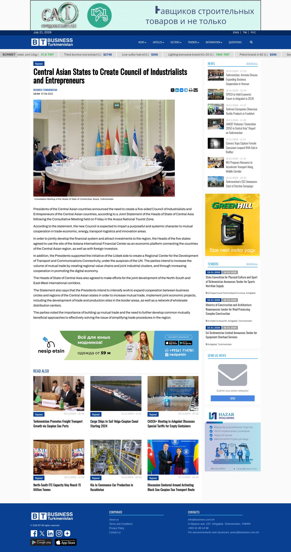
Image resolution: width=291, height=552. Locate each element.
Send (232, 398)
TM (245, 32)
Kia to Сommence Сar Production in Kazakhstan (111, 487)
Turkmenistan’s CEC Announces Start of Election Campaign (241, 183)
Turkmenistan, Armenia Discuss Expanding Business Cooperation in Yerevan (241, 79)
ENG (236, 32)
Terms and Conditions (121, 524)
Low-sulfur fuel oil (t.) (143, 54)
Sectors (176, 42)
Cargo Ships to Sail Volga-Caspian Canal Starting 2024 (114, 423)
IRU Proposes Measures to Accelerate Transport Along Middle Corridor (239, 166)
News (211, 63)
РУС (253, 32)
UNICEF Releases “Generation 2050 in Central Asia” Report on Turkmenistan (241, 128)
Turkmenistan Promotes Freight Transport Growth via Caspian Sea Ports (57, 423)
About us (114, 519)
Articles (158, 42)
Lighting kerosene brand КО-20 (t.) (202, 54)
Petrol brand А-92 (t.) (261, 54)
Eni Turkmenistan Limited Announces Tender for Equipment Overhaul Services (231, 334)
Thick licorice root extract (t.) (91, 54)
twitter (42, 533)
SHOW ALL (252, 63)
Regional (39, 63)
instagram (59, 533)
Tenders (213, 263)
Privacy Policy (116, 528)
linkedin (50, 533)
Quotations (235, 42)
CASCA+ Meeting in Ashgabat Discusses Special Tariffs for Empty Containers (171, 423)
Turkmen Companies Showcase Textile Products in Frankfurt (241, 111)
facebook (34, 533)
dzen (67, 533)
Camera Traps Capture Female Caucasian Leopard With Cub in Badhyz (241, 147)
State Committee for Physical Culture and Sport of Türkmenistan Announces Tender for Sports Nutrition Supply (231, 281)
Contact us (115, 532)
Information (214, 42)
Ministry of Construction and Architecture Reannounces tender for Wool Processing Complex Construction (228, 309)
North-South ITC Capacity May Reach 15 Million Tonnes (57, 487)
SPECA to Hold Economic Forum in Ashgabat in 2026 (240, 96)
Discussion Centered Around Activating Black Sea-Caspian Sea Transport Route (171, 487)
